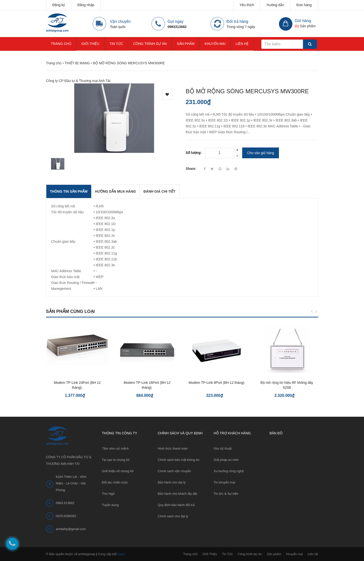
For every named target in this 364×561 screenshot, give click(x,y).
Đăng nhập (85, 5)
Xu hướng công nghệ (229, 471)
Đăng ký (58, 5)
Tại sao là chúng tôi (116, 460)
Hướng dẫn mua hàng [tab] (115, 191)
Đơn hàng (304, 5)
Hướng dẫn (275, 5)
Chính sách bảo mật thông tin (178, 460)
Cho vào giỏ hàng (260, 153)
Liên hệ (242, 44)
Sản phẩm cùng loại (70, 311)
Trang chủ (61, 44)
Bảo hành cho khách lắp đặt (177, 493)
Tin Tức (116, 44)
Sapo (121, 554)
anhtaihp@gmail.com (71, 529)
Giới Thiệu (90, 44)
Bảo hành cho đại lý (172, 482)
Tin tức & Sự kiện (226, 493)
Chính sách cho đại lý (173, 516)
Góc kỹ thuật (223, 448)
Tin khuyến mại (224, 482)
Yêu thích (246, 5)
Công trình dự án (150, 44)
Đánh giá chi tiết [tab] (159, 191)
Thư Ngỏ (108, 493)
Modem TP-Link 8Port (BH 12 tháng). (217, 383)
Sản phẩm (185, 44)
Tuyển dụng (110, 505)
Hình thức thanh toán (173, 448)
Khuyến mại (215, 44)
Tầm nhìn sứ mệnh (115, 448)
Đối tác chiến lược (115, 482)
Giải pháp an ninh (226, 460)
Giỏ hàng (303, 21)
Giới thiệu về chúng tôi (118, 471)
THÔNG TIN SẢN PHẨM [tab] (69, 191)
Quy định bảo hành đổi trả (176, 505)
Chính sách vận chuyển (174, 471)
